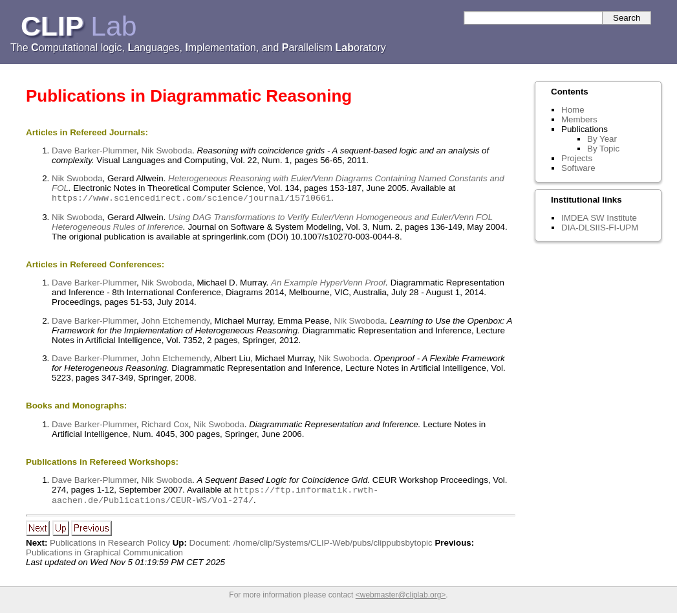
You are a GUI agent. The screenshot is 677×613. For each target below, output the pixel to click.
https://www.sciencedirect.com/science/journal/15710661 (191, 199)
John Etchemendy (176, 322)
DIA (568, 227)
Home (573, 110)
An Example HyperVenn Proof (328, 284)
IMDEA (574, 218)
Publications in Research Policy (110, 547)
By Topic (603, 148)
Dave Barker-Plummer (94, 150)
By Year (602, 139)
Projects (576, 158)
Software (578, 168)
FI (612, 227)
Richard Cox (165, 425)
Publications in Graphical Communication (104, 556)
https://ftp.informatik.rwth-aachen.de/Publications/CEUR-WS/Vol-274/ (215, 497)
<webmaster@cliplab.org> (401, 598)
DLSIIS (592, 227)
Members (579, 119)
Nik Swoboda (167, 150)
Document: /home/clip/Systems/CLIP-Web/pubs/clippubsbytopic (311, 547)
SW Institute (613, 218)
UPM (629, 227)
